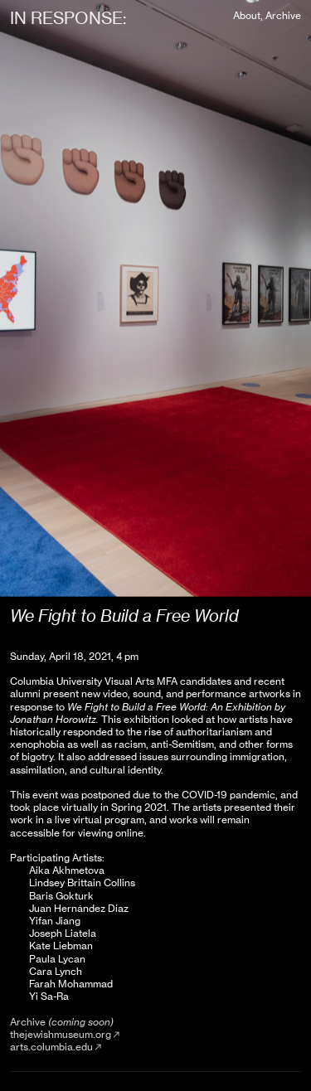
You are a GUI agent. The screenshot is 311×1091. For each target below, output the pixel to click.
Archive (283, 16)
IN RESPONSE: (68, 17)
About (246, 16)
